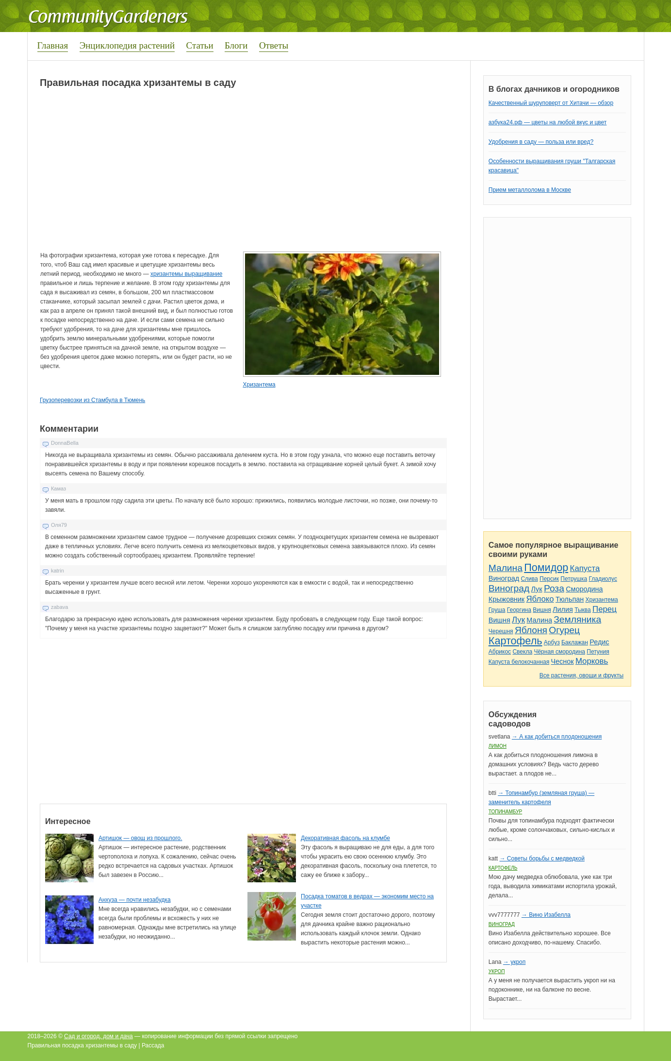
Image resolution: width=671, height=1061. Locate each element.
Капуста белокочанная (519, 661)
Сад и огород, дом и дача (98, 1036)
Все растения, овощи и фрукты (581, 675)
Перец (604, 609)
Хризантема (259, 384)
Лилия (563, 609)
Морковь (591, 661)
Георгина (519, 609)
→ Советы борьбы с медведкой (541, 858)
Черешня (501, 631)
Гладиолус (603, 578)
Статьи (199, 45)
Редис (599, 642)
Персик (549, 578)
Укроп (497, 971)
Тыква (582, 609)
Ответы (273, 45)
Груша (497, 609)
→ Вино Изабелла (546, 914)
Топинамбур (505, 811)
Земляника (577, 619)
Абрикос (500, 651)
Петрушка (573, 578)
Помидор (546, 567)
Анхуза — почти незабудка (134, 899)
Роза (554, 588)
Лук (536, 589)
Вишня (542, 609)
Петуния (598, 651)
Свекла (522, 651)
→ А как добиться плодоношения (557, 736)
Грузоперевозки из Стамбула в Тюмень (92, 400)
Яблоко (540, 599)
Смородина (584, 589)
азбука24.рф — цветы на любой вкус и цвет (548, 122)
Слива (529, 578)
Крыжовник (506, 599)
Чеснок (562, 661)
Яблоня (531, 630)
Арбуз (552, 642)
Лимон (498, 746)
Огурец (564, 630)
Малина (506, 568)
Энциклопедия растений (127, 45)
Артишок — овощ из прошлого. (140, 838)
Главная (52, 45)
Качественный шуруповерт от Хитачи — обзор (551, 103)
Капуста (585, 568)
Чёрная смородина (559, 651)
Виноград (504, 578)
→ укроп (514, 962)
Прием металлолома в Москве (530, 189)
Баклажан (574, 642)
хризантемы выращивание (186, 273)
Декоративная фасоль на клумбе (345, 838)
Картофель (515, 641)
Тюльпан (570, 599)
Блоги (236, 45)
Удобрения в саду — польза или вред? (541, 141)
